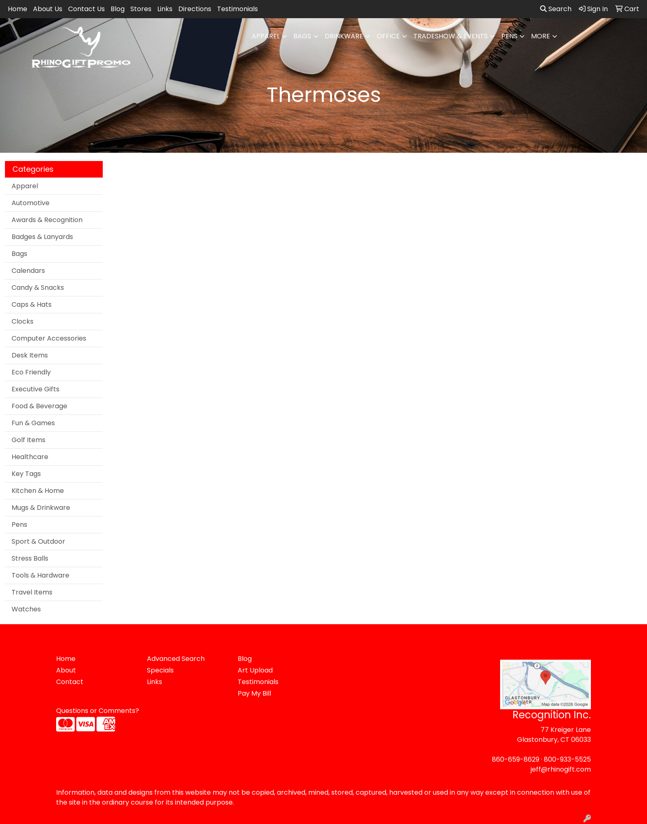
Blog (118, 9)
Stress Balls (30, 558)
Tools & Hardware (40, 575)
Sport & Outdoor (38, 541)
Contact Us (86, 9)
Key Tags (26, 473)
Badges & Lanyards (42, 237)
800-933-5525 (567, 759)
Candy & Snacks (38, 287)
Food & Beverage (39, 406)
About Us (47, 9)
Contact (69, 682)
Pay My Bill (254, 693)
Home (17, 9)
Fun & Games (33, 423)
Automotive (31, 203)
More (540, 36)
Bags (302, 36)
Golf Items (28, 440)
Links (164, 9)
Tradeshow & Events (450, 36)
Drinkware (344, 36)
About (66, 670)
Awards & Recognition (47, 220)
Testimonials (237, 9)
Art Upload (255, 670)
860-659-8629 (515, 759)
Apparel (266, 36)
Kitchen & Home (38, 490)
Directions (194, 9)
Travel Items (32, 592)
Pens (509, 36)
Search (555, 9)
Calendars (28, 270)
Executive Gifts (35, 389)
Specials (160, 670)
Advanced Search (176, 658)
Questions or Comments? (97, 710)
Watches (26, 609)
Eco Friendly (31, 372)
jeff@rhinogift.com (561, 769)
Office (388, 36)
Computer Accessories (49, 338)
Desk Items (30, 355)
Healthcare (30, 457)
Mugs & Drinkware (41, 507)
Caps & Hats (32, 304)
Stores (140, 9)
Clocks (22, 321)
